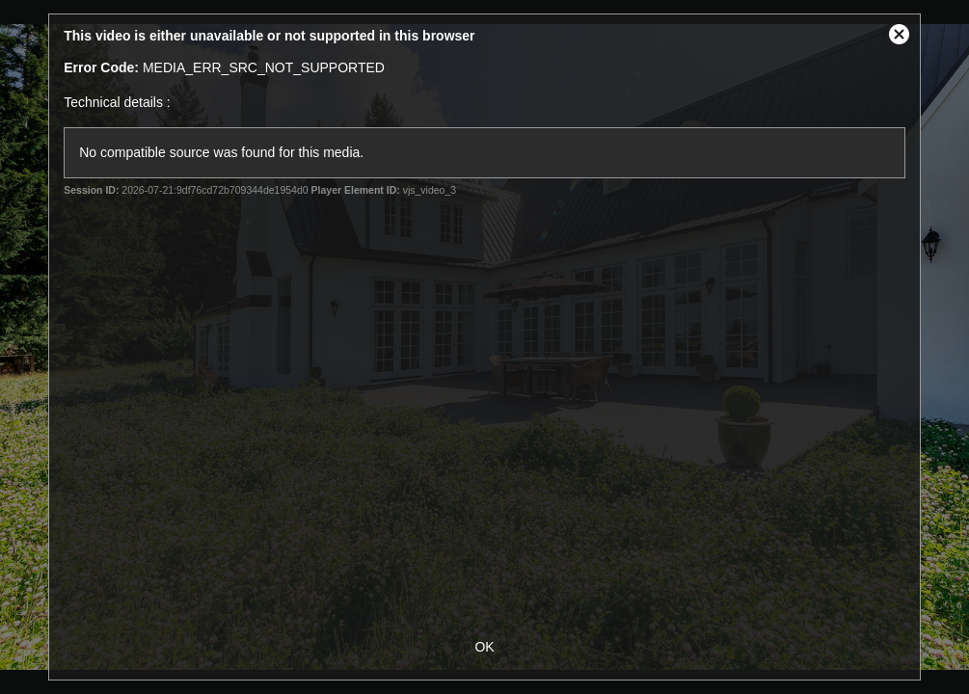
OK (484, 646)
